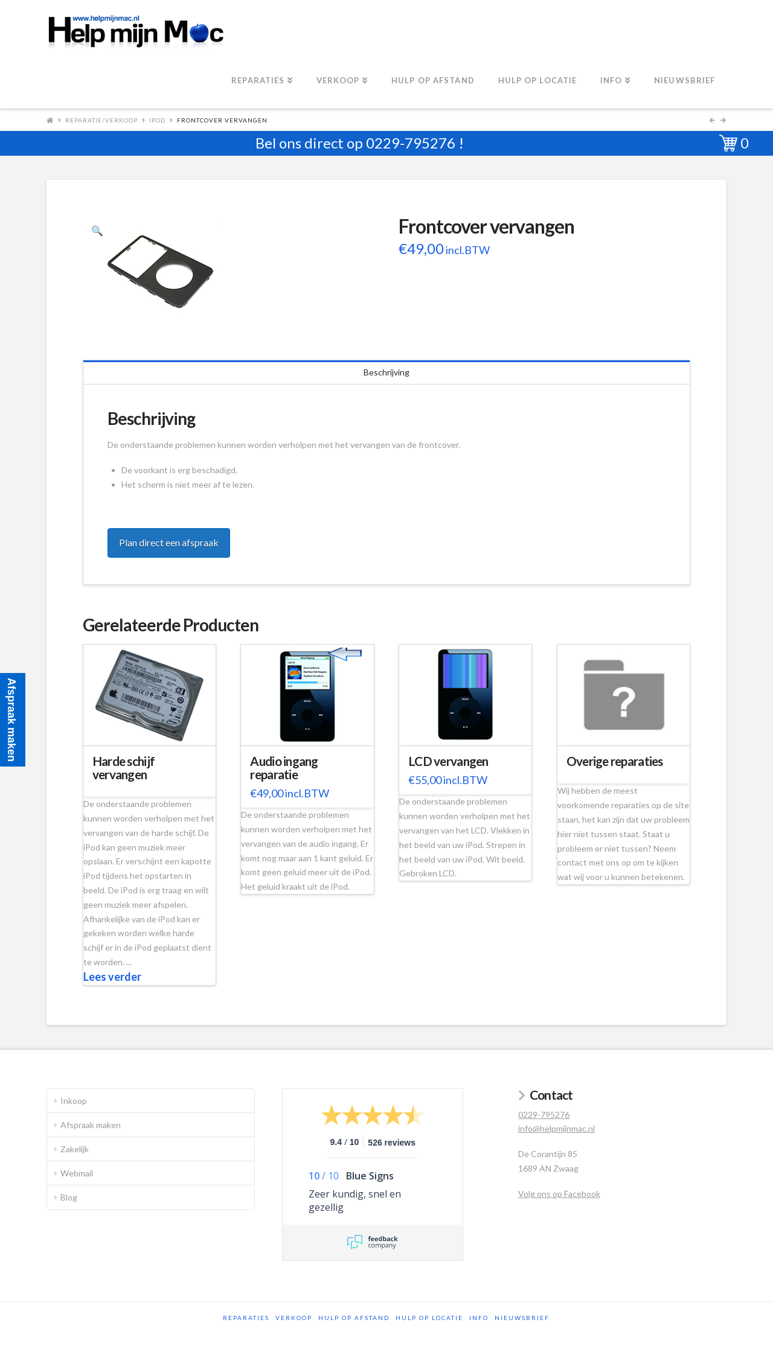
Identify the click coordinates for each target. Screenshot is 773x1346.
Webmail (76, 1173)
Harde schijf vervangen (123, 768)
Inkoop (73, 1101)
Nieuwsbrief (522, 1317)
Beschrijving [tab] (386, 372)
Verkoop (293, 1317)
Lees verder (112, 976)
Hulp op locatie (429, 1317)
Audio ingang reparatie (284, 768)
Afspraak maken (90, 1125)
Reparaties (246, 1317)
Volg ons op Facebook (559, 1193)
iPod (157, 120)
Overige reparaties (614, 761)
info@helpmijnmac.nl (556, 1128)
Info (479, 1317)
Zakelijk (74, 1149)
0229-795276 (410, 143)
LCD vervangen (448, 761)
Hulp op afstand (354, 1317)
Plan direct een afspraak (169, 542)
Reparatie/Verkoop (101, 120)
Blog (68, 1197)
